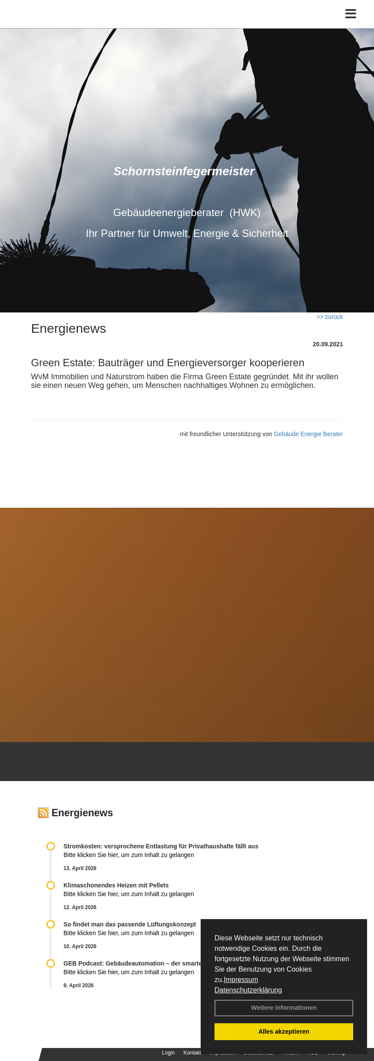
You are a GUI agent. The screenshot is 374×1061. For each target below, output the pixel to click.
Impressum (241, 979)
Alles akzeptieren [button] (283, 1031)
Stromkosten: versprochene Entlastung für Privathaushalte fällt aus (161, 846)
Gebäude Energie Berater (308, 433)
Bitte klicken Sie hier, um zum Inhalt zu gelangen (129, 854)
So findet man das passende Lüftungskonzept (130, 924)
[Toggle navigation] (351, 14)
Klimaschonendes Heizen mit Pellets (116, 885)
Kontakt (192, 1053)
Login (168, 1053)
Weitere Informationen (284, 1007)
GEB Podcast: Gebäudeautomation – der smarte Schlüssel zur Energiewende (176, 963)
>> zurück (329, 316)
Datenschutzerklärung (248, 990)
